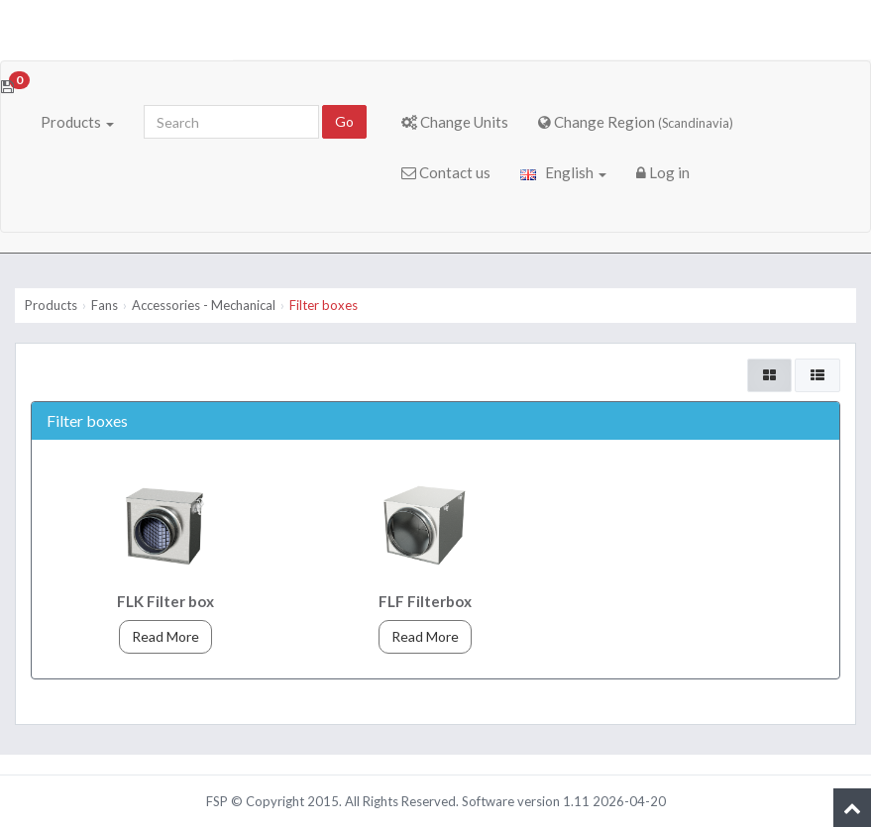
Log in (663, 172)
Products (77, 122)
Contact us (445, 172)
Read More (165, 636)
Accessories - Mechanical (203, 305)
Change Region (635, 122)
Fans (104, 305)
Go (344, 121)
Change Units (454, 122)
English (563, 172)
